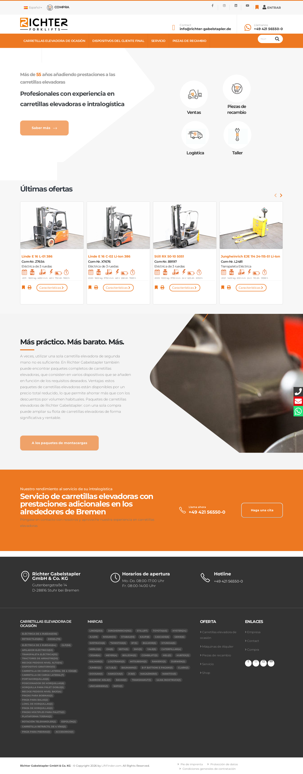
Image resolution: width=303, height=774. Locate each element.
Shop (49, 55)
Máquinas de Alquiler (217, 646)
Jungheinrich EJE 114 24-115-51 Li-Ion (250, 256)
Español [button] (33, 7)
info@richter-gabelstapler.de (205, 29)
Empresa (253, 632)
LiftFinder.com (111, 765)
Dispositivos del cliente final (118, 41)
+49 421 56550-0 (268, 29)
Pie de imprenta (192, 764)
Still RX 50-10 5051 (169, 256)
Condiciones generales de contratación (209, 768)
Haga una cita (262, 510)
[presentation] (275, 195)
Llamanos (261, 25)
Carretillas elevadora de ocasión (54, 41)
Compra (253, 649)
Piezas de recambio (189, 41)
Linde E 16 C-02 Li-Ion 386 (109, 256)
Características (51, 287)
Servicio (158, 41)
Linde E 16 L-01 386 (37, 256)
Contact (185, 25)
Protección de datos (224, 764)
